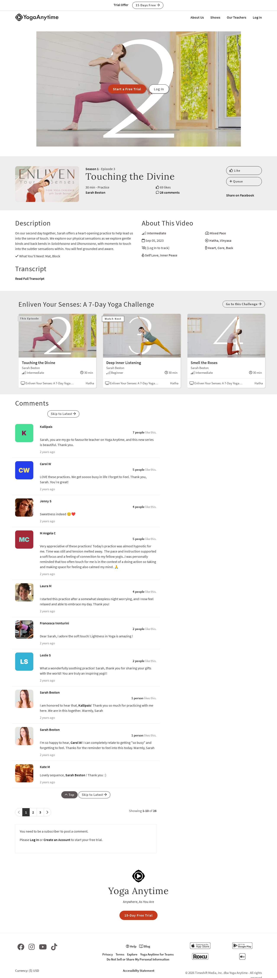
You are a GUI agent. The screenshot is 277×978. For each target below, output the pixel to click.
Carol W (45, 464)
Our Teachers (236, 17)
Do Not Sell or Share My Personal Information (138, 959)
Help (131, 946)
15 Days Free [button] (148, 5)
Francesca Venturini (54, 623)
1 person (137, 698)
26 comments (170, 192)
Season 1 (92, 169)
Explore (132, 954)
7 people (139, 432)
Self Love (151, 255)
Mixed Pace (218, 233)
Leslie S (45, 655)
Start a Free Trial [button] (127, 89)
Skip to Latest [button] (63, 414)
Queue (236, 181)
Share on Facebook (240, 195)
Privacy (107, 954)
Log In (257, 17)
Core (220, 248)
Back (229, 248)
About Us (197, 17)
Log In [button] (159, 89)
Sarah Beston (95, 192)
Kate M (45, 767)
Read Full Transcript (29, 278)
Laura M (46, 586)
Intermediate (156, 233)
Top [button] (69, 795)
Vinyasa (225, 240)
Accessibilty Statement (138, 970)
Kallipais (46, 426)
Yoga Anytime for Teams (157, 954)
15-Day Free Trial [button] (138, 915)
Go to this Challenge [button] (244, 304)
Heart (212, 248)
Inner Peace (168, 255)
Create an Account (56, 840)
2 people (139, 629)
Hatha (213, 240)
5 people (139, 469)
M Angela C (48, 533)
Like (235, 170)
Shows (215, 17)
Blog (144, 946)
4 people (139, 507)
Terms (120, 954)
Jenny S (46, 501)
